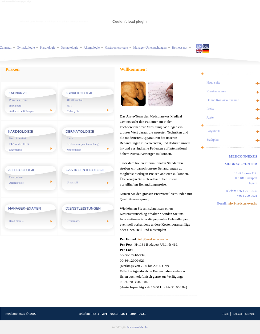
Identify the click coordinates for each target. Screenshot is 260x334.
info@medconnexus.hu (153, 239)
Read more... (16, 220)
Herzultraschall (18, 138)
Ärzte (210, 117)
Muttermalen (74, 149)
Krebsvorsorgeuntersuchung (83, 144)
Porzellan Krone (18, 100)
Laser (70, 138)
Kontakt (237, 313)
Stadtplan (212, 140)
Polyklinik (213, 131)
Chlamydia (73, 111)
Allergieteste (16, 182)
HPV (69, 105)
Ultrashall (72, 182)
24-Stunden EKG (19, 144)
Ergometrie (15, 149)
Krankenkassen (216, 91)
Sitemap (250, 313)
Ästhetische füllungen (21, 111)
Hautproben (16, 177)
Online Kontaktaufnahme (222, 100)
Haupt (225, 313)
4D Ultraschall (75, 100)
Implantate (15, 105)
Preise (210, 109)
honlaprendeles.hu (137, 327)
